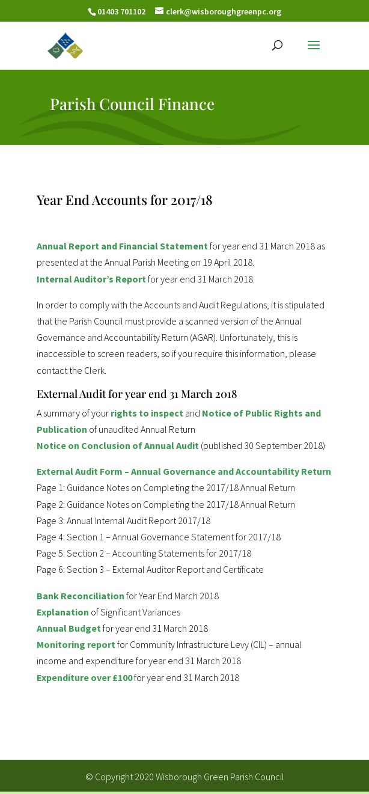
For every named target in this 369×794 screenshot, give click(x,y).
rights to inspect (147, 413)
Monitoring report (76, 644)
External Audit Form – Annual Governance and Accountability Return (184, 471)
